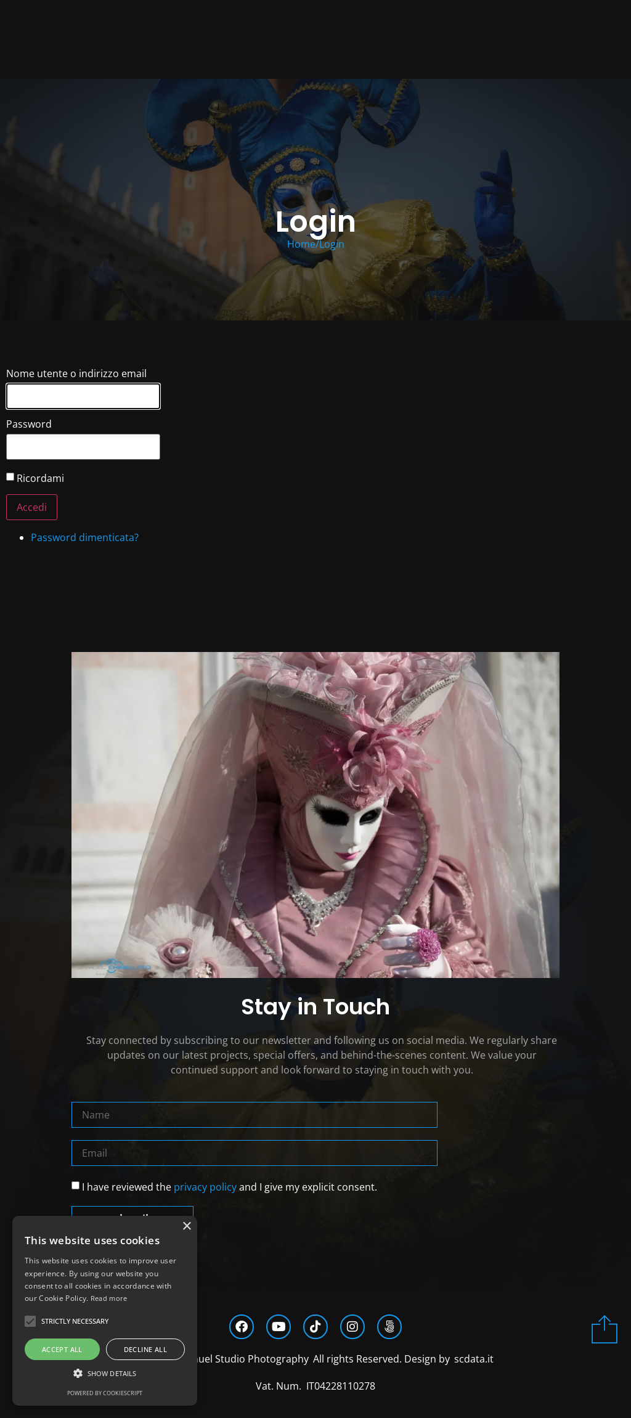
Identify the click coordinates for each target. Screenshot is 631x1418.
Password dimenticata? (85, 537)
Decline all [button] (145, 1349)
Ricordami (40, 478)
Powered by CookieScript (104, 1393)
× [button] (186, 1226)
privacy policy (205, 1186)
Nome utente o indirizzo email (76, 373)
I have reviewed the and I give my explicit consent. (229, 1186)
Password (29, 424)
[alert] (104, 1311)
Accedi (32, 507)
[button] (105, 1373)
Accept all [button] (62, 1349)
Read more (109, 1298)
